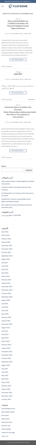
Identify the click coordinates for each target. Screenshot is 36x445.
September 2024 (6, 297)
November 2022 (6, 355)
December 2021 (6, 392)
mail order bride (6, 422)
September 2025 (6, 256)
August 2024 (5, 300)
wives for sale (5, 425)
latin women (5, 419)
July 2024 (4, 303)
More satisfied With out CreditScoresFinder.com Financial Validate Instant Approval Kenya (18, 24)
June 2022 (4, 372)
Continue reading (18, 59)
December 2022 (6, 351)
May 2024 (4, 310)
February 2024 (6, 317)
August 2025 (5, 259)
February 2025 (6, 280)
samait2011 (27, 33)
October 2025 (6, 252)
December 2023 (6, 324)
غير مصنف (18, 18)
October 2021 (6, 399)
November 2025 (6, 249)
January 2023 (5, 348)
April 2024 (4, 314)
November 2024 (6, 290)
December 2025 (6, 245)
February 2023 (6, 344)
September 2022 (6, 362)
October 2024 (6, 293)
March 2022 (5, 382)
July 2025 (4, 262)
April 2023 (4, 338)
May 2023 (4, 334)
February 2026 (6, 239)
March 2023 (5, 341)
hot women (5, 415)
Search (3, 166)
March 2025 (5, 276)
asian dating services (8, 408)
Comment (31, 99)
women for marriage (8, 432)
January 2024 (5, 321)
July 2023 (4, 331)
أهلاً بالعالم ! (18, 74)
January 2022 (5, 389)
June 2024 (4, 307)
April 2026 (4, 232)
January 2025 (5, 283)
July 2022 (4, 368)
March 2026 (5, 235)
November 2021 (6, 396)
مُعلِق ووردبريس (6, 215)
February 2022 (6, 386)
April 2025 (4, 273)
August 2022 (5, 365)
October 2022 (6, 358)
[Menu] (2, 6)
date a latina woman (7, 412)
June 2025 (4, 266)
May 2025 (4, 269)
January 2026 (5, 242)
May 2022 (4, 375)
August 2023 (5, 327)
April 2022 (4, 379)
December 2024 (6, 286)
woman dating (6, 429)
